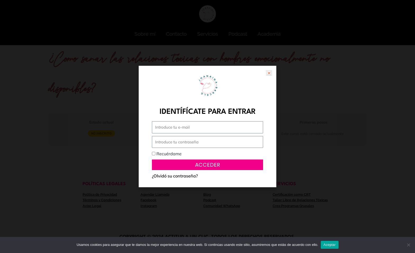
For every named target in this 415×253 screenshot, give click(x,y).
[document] (207, 126)
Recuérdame (167, 153)
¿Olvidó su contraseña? (175, 176)
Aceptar (329, 245)
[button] (269, 73)
